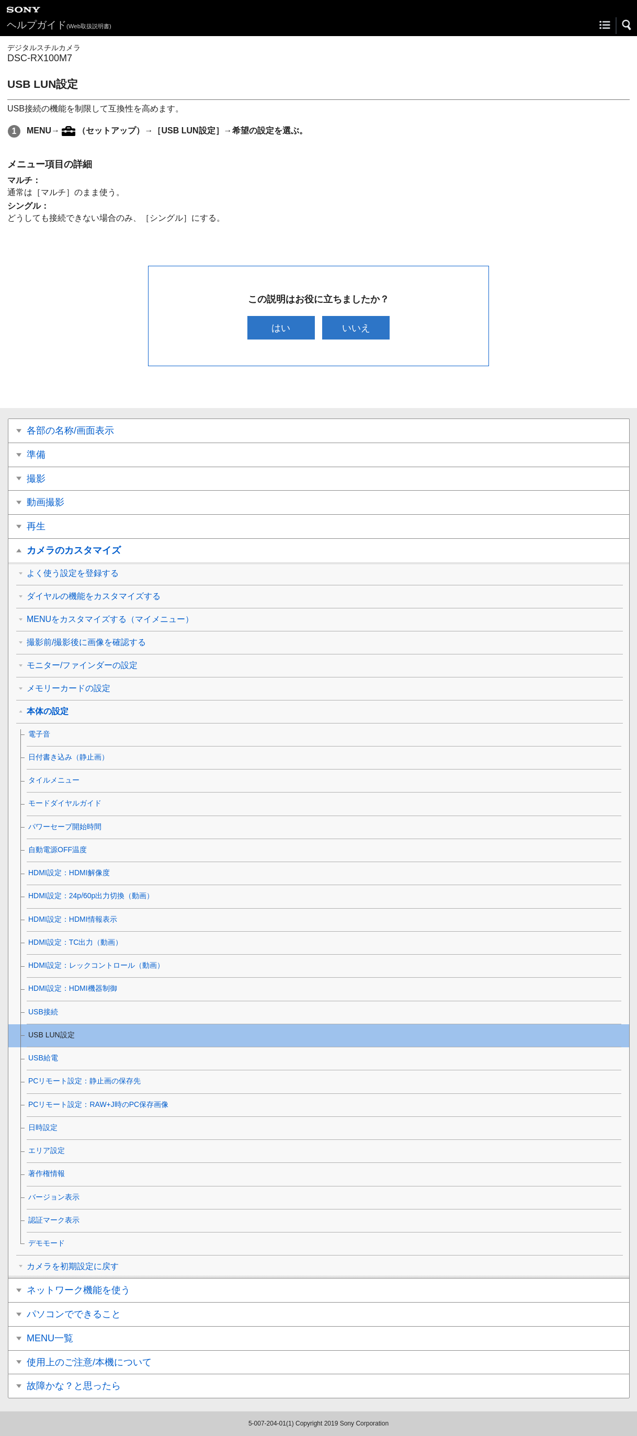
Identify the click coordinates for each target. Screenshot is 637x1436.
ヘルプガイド (59, 24)
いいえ (356, 327)
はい (280, 327)
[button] (627, 25)
